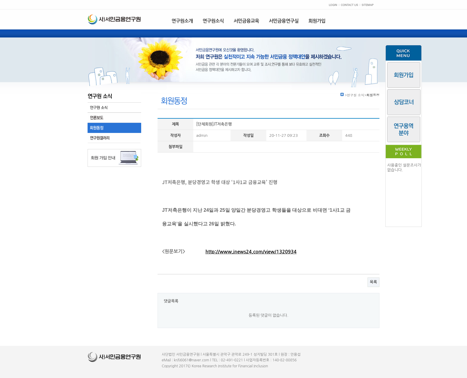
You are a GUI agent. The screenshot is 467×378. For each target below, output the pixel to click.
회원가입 (317, 21)
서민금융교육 (246, 21)
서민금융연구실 (284, 21)
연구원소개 (182, 21)
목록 (373, 282)
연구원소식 (213, 21)
